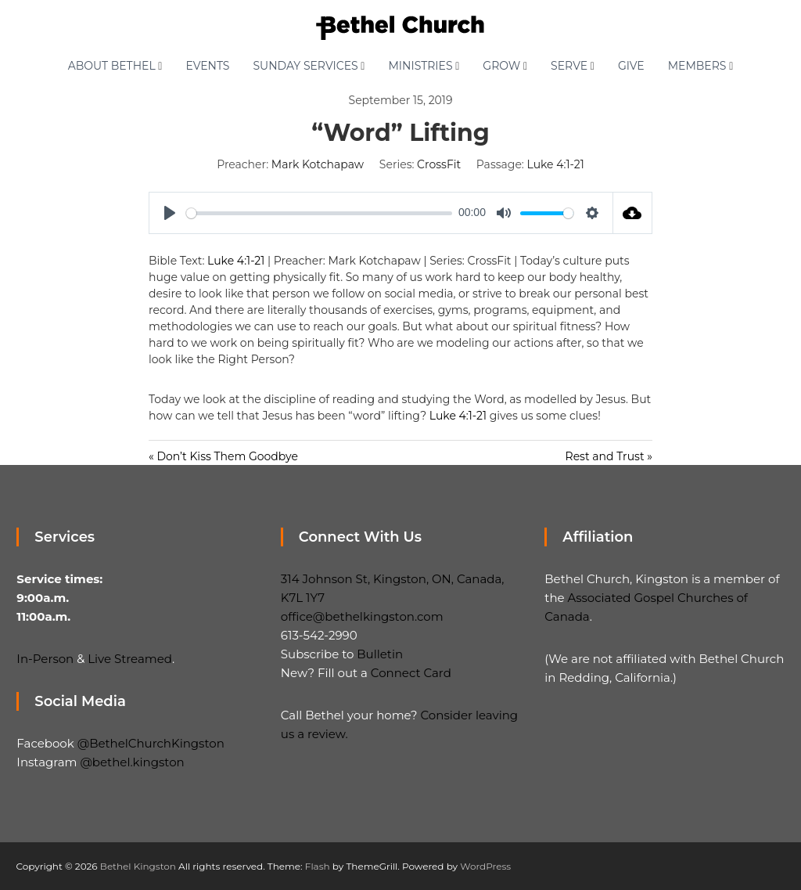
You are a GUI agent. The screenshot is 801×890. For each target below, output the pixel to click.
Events (207, 66)
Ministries (420, 66)
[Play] (169, 212)
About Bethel (112, 66)
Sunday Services (305, 66)
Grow (501, 66)
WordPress (485, 866)
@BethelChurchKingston (150, 743)
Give (631, 66)
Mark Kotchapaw (317, 164)
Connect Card (411, 672)
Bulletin (380, 654)
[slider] (319, 213)
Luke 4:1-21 (555, 164)
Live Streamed (130, 658)
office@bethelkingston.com (362, 616)
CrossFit (439, 164)
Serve (569, 66)
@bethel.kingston (132, 762)
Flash (317, 866)
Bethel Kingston (138, 866)
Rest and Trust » (609, 456)
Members (697, 66)
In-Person (45, 658)
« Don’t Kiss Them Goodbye (223, 456)
